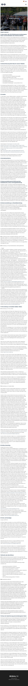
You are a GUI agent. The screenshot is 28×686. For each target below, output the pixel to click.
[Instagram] (12, 676)
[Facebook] (10, 676)
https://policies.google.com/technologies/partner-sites (16, 492)
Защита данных (14, 678)
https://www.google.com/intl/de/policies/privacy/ (12, 543)
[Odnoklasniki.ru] (18, 676)
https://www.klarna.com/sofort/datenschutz (12, 304)
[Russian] (25, 1)
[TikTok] (16, 676)
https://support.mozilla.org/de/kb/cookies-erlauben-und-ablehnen (15, 146)
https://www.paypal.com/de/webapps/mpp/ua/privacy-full (13, 281)
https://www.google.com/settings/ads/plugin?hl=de (10, 508)
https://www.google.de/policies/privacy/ (11, 515)
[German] (23, 1)
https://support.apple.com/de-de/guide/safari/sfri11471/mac (13, 150)
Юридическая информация (14, 679)
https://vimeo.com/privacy (8, 352)
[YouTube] (14, 676)
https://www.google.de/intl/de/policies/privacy (11, 433)
